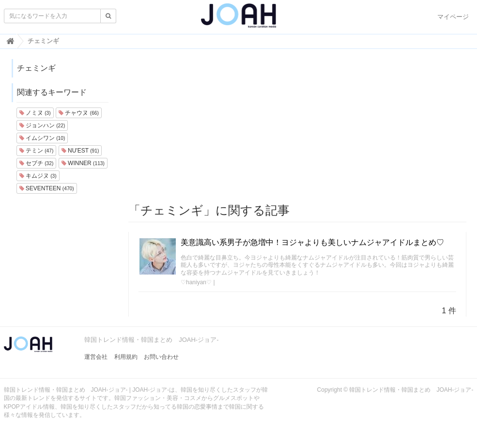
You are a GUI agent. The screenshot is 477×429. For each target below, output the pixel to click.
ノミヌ (35, 112)
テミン (36, 150)
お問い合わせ (161, 356)
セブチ (36, 163)
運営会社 (96, 356)
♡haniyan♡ (196, 282)
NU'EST (80, 150)
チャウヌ (79, 112)
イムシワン (42, 138)
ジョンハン (42, 125)
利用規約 (126, 356)
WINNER (83, 163)
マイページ (453, 16)
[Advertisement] (297, 126)
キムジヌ (38, 175)
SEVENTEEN (46, 188)
